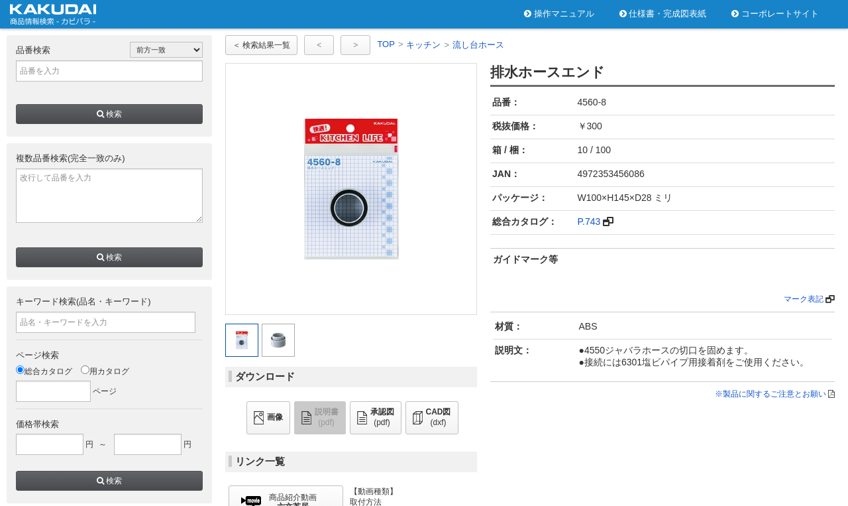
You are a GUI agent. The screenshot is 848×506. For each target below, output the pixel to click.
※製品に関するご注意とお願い (770, 394)
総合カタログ (44, 371)
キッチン (423, 45)
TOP (386, 44)
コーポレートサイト (775, 14)
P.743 (589, 221)
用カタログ (105, 371)
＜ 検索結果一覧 (261, 45)
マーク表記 (803, 299)
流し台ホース (478, 45)
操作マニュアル (559, 14)
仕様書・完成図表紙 (663, 14)
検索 (109, 114)
